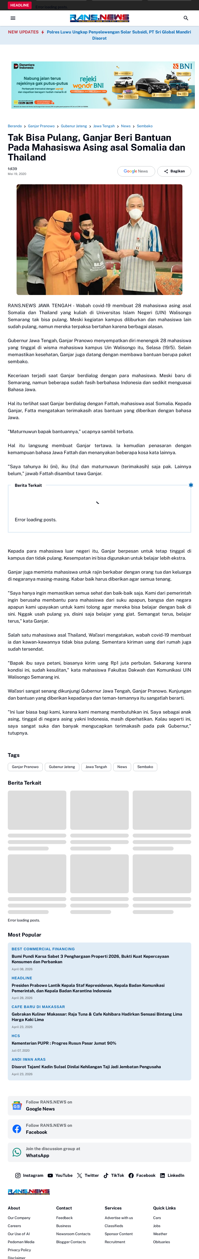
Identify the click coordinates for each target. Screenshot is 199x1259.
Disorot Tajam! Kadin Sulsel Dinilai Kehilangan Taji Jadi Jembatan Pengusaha (86, 1066)
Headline (22, 978)
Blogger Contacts (71, 1242)
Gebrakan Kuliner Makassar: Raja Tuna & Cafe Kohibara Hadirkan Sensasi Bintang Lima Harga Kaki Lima (97, 1017)
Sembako (145, 767)
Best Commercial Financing (43, 949)
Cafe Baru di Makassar (38, 1007)
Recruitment (115, 1242)
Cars (157, 1218)
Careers (14, 1226)
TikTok (113, 1175)
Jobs (156, 1226)
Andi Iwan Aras (29, 1059)
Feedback (64, 1218)
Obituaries (161, 1242)
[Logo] (99, 1192)
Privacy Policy (19, 1250)
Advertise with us (119, 1218)
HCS (16, 1036)
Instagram (29, 1175)
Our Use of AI (19, 1234)
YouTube (60, 1175)
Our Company (19, 1218)
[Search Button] (186, 18)
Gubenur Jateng (62, 767)
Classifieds (114, 1226)
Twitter (87, 1175)
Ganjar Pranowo (25, 767)
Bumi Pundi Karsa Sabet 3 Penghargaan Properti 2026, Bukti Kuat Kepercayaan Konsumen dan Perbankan (90, 959)
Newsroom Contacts (73, 1234)
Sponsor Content (119, 1234)
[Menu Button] (13, 18)
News (122, 767)
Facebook (141, 1175)
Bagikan (174, 171)
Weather (160, 1234)
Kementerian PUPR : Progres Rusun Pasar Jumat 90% (64, 1043)
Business (63, 1226)
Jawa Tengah (96, 767)
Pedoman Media (21, 1242)
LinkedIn (171, 1175)
